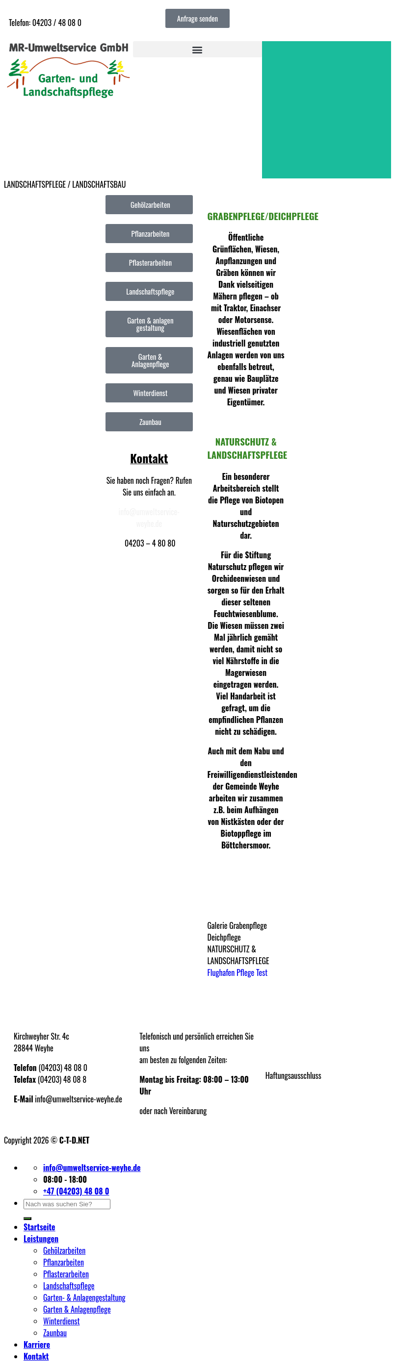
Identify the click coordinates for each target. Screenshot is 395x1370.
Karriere (37, 1344)
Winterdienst (61, 1321)
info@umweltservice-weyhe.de (149, 517)
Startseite (39, 1227)
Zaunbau (55, 1333)
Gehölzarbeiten (64, 1250)
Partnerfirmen (285, 1095)
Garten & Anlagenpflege (77, 1309)
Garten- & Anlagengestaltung (84, 1297)
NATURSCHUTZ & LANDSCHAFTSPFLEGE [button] (238, 955)
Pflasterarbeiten (66, 1274)
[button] (197, 49)
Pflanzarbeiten (63, 1262)
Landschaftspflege (69, 1286)
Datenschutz (282, 1056)
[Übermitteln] (27, 1218)
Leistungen (41, 1239)
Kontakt (36, 1356)
